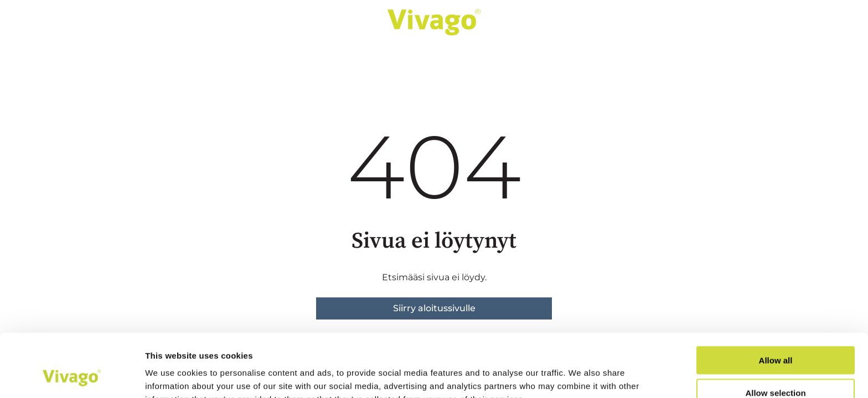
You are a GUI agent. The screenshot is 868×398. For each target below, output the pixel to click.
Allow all (776, 301)
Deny (776, 366)
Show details (581, 376)
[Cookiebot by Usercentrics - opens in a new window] (71, 376)
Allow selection (775, 333)
